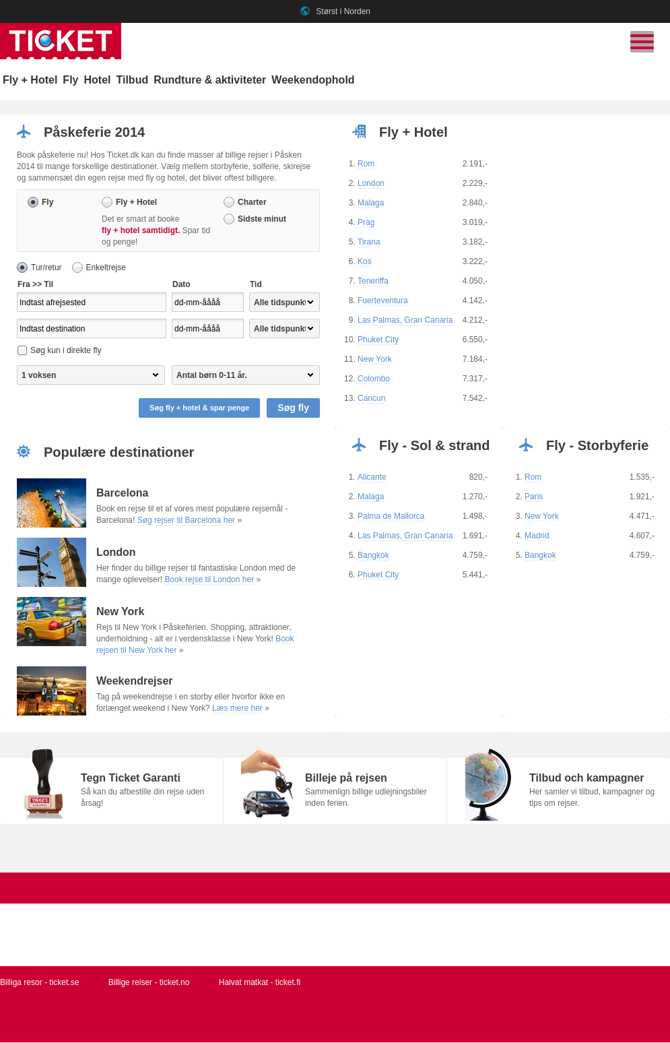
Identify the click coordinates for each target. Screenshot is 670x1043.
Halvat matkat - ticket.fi (259, 983)
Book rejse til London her (209, 580)
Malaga (371, 203)
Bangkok (373, 556)
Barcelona (122, 493)
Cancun (371, 399)
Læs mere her (237, 709)
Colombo (374, 379)
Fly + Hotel (30, 80)
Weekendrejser (134, 681)
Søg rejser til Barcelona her (186, 521)
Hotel (96, 80)
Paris (534, 497)
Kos (365, 262)
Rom (366, 164)
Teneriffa (373, 281)
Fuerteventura (383, 301)
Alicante (372, 477)
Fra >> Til (35, 285)
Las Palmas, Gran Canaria (405, 320)
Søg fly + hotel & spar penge (199, 408)
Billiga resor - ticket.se (39, 983)
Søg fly (293, 408)
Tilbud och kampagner (586, 778)
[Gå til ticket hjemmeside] (60, 56)
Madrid (537, 536)
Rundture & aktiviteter (210, 80)
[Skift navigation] (642, 42)
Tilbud (132, 80)
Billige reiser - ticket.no (149, 983)
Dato (181, 285)
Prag (366, 223)
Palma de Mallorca (391, 517)
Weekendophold (312, 80)
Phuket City (378, 340)
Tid (256, 285)
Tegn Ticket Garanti (130, 778)
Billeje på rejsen (346, 778)
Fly (70, 80)
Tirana (369, 242)
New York (375, 360)
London (371, 184)
